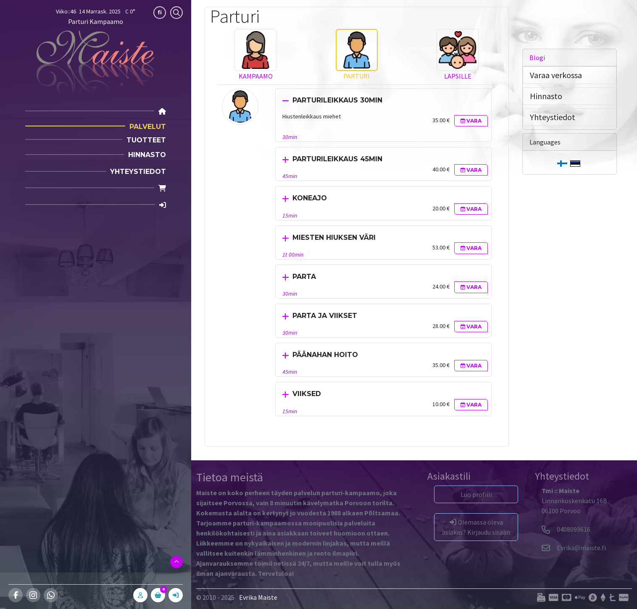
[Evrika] (574, 547)
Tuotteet (146, 140)
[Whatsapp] (51, 595)
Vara (471, 121)
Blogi (537, 57)
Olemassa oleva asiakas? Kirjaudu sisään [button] (476, 527)
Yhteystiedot (138, 172)
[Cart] (162, 188)
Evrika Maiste (258, 597)
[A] (140, 595)
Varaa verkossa (556, 75)
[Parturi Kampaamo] (95, 63)
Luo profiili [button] (476, 494)
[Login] (162, 205)
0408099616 (566, 529)
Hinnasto (147, 155)
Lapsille (457, 76)
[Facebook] (15, 595)
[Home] (162, 112)
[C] (158, 595)
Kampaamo (256, 76)
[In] (175, 595)
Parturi (356, 76)
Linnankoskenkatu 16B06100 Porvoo (574, 500)
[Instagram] (33, 595)
